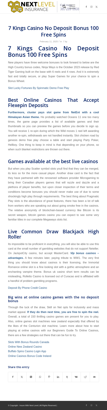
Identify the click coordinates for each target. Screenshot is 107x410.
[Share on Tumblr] (67, 377)
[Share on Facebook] (12, 377)
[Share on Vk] (76, 377)
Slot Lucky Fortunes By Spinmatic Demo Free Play (38, 87)
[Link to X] (96, 6)
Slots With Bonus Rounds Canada (28, 342)
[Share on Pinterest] (49, 377)
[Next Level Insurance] (44, 7)
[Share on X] (21, 377)
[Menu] (70, 7)
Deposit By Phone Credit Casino (27, 287)
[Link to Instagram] (91, 6)
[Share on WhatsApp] (39, 377)
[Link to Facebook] (86, 6)
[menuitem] (62, 7)
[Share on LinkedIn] (58, 377)
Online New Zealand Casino (25, 346)
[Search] (62, 7)
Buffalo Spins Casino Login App (27, 351)
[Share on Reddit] (85, 377)
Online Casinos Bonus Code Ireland (29, 355)
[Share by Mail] (94, 377)
